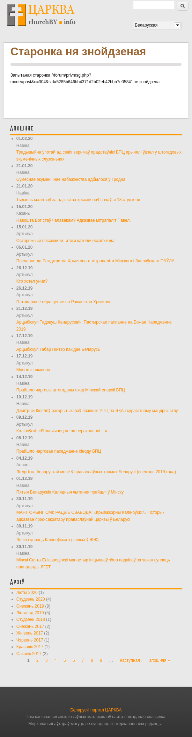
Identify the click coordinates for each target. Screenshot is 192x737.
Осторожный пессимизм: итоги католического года (65, 240)
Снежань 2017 (30, 626)
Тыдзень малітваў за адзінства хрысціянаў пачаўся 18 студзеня (78, 199)
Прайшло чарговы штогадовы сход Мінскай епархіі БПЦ (70, 390)
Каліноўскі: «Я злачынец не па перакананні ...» (61, 430)
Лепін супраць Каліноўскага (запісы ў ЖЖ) (57, 539)
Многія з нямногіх (33, 369)
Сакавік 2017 (29, 653)
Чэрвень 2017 (29, 640)
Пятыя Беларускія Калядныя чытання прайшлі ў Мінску (70, 492)
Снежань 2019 (30, 606)
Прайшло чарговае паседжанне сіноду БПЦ (58, 451)
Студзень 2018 (30, 619)
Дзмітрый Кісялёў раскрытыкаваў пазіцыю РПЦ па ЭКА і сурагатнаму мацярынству (97, 410)
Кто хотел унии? (31, 281)
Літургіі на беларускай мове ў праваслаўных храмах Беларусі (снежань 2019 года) (96, 471)
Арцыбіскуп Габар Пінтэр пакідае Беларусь (58, 349)
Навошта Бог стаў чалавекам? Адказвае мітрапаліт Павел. (73, 220)
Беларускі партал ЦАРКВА (96, 710)
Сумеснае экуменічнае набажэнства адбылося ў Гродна (70, 179)
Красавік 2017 (29, 646)
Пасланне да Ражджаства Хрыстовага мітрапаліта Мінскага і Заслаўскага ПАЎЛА (95, 260)
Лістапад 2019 (30, 612)
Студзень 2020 (30, 599)
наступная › (131, 660)
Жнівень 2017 (29, 633)
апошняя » (159, 660)
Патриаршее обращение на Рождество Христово (64, 301)
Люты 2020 (27, 592)
